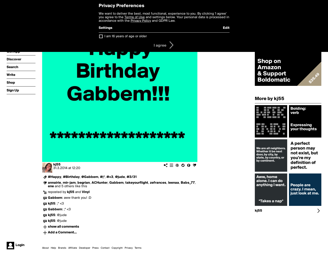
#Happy (54, 177)
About (45, 248)
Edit (226, 28)
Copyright (117, 248)
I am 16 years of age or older (125, 36)
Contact (105, 248)
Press (95, 248)
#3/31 (132, 177)
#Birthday (71, 177)
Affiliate (72, 248)
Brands (62, 248)
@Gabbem (89, 177)
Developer (84, 248)
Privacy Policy (141, 21)
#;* (102, 177)
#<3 (109, 177)
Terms (138, 248)
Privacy (129, 248)
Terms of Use (134, 17)
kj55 (57, 164)
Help (53, 248)
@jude (120, 177)
